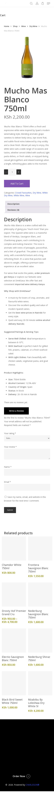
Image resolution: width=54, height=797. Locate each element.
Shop (15, 26)
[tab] (27, 204)
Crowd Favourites (23, 192)
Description (13, 204)
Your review (10, 446)
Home (6, 26)
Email (7, 482)
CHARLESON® (32, 784)
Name (8, 467)
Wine (23, 26)
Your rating (10, 433)
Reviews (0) (13, 210)
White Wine (19, 195)
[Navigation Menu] (48, 3)
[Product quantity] (12, 172)
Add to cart (17, 183)
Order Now (19, 776)
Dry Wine (33, 26)
